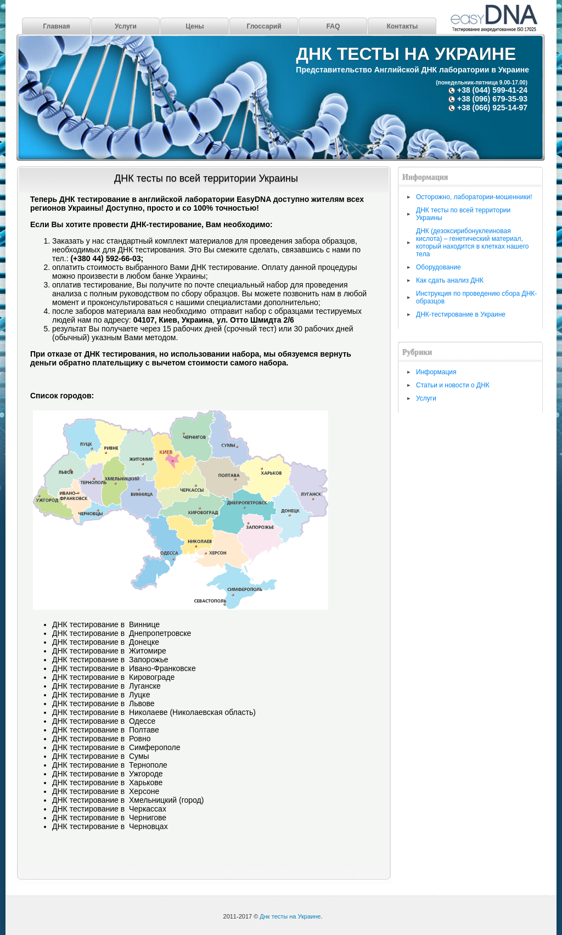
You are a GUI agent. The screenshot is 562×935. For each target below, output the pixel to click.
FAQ (333, 26)
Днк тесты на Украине (406, 54)
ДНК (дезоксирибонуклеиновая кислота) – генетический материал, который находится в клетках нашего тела (472, 242)
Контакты (402, 26)
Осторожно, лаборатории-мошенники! (474, 197)
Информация (436, 372)
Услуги (126, 26)
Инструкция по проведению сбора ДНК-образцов (476, 297)
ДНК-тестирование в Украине (460, 314)
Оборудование (438, 267)
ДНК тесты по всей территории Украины (206, 178)
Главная (56, 26)
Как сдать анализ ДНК (450, 280)
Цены (195, 26)
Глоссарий (263, 26)
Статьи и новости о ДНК (453, 385)
